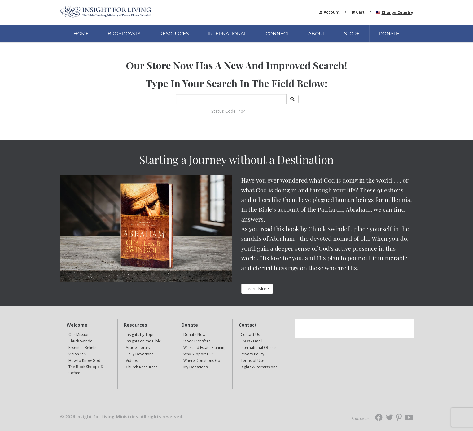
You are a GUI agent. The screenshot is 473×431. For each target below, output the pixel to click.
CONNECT (277, 34)
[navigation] (332, 12)
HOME (81, 34)
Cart (360, 12)
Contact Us (250, 334)
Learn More (257, 289)
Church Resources (141, 367)
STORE (352, 34)
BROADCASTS (123, 34)
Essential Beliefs (82, 347)
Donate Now (194, 334)
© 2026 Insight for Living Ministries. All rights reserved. (121, 417)
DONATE (389, 34)
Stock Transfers (196, 341)
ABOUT (316, 34)
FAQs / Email (251, 341)
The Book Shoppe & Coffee (85, 370)
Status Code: (224, 111)
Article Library (138, 347)
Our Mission (79, 334)
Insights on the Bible (143, 341)
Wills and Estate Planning (204, 347)
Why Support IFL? (198, 354)
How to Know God (84, 360)
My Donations (195, 367)
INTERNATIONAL (227, 34)
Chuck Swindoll (81, 341)
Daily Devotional (140, 354)
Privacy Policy (252, 354)
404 (242, 111)
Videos (132, 360)
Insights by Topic (140, 334)
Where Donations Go (201, 360)
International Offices (258, 347)
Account (332, 12)
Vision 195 (77, 354)
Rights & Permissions (259, 367)
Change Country (397, 12)
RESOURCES (174, 34)
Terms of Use (252, 360)
